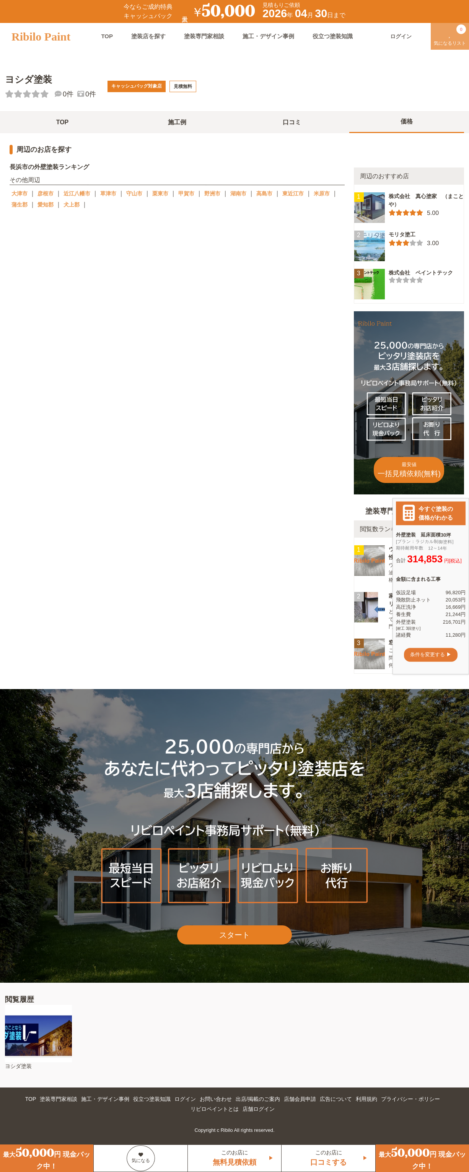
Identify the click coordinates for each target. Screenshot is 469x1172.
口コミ (292, 122)
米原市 (322, 193)
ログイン (185, 1099)
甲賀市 (186, 193)
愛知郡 (45, 205)
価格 (407, 121)
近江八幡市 (77, 193)
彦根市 (45, 193)
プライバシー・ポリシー (410, 1099)
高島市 (264, 193)
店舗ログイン (259, 1109)
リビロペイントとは (215, 1109)
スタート (234, 935)
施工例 (177, 122)
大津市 (19, 193)
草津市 (108, 193)
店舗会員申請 (300, 1099)
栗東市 (160, 193)
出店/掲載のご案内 (258, 1099)
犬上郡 (72, 205)
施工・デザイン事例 (268, 36)
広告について (336, 1099)
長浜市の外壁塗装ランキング (49, 167)
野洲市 (212, 193)
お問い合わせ (216, 1099)
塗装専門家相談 (204, 36)
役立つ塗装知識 (333, 36)
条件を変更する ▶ (430, 655)
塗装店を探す (148, 36)
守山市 (134, 193)
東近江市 (293, 193)
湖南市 (238, 193)
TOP (107, 36)
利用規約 (366, 1099)
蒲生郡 (19, 205)
